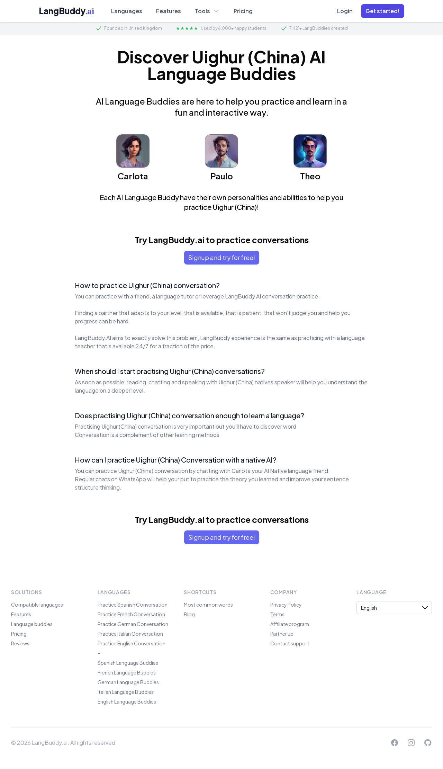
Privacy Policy (286, 604)
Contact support (289, 643)
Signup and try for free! (221, 257)
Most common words (208, 604)
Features (168, 11)
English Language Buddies (127, 701)
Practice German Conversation (133, 624)
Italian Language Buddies (126, 692)
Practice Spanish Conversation (133, 604)
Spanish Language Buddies (128, 663)
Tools (207, 11)
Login (345, 11)
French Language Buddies (127, 672)
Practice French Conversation (131, 614)
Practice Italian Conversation (130, 634)
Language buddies (32, 624)
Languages (126, 11)
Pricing (243, 11)
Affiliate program (289, 624)
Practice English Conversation (131, 643)
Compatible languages (37, 604)
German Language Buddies (128, 682)
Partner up (281, 634)
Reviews (20, 643)
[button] (382, 11)
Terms (277, 614)
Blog (189, 614)
